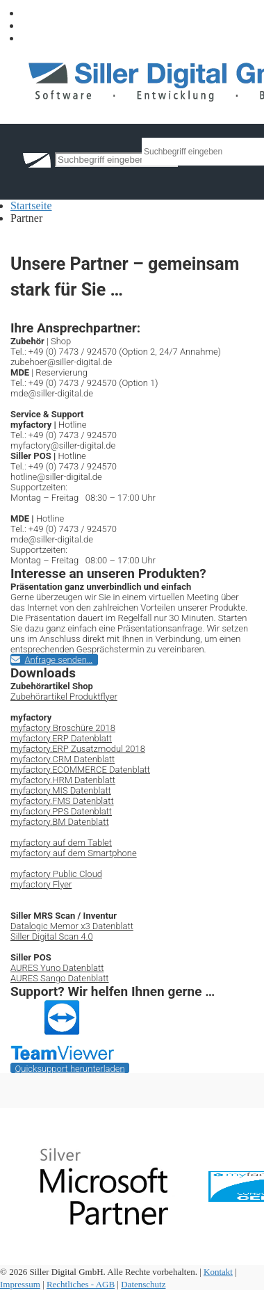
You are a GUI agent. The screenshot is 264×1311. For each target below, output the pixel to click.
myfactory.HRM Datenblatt (62, 780)
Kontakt (218, 1271)
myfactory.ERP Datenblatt (61, 738)
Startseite (31, 205)
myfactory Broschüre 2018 (62, 728)
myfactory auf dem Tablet (61, 842)
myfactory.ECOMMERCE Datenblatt (80, 769)
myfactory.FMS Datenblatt (62, 801)
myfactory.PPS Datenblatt (61, 811)
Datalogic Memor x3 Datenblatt (71, 926)
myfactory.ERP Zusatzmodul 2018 (77, 748)
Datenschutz (143, 1284)
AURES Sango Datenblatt (59, 978)
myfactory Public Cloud (56, 874)
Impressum (20, 1284)
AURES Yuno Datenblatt (57, 968)
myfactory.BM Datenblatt (59, 822)
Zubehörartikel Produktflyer (63, 696)
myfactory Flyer (41, 884)
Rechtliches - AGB (81, 1284)
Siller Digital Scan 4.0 (51, 936)
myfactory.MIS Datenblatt (60, 790)
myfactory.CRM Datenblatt (62, 759)
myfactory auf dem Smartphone (73, 853)
